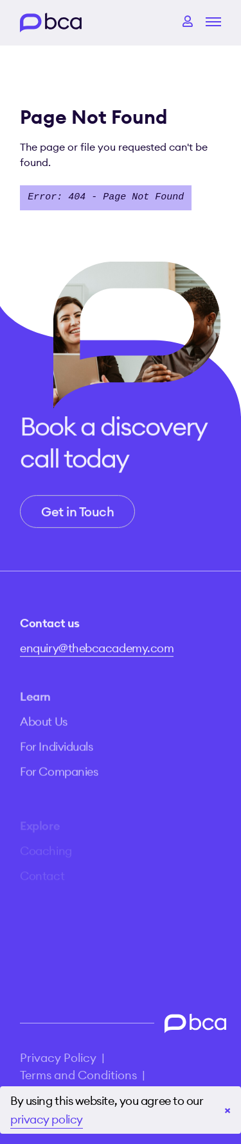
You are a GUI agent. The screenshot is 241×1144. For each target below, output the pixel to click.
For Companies (59, 780)
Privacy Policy (58, 1057)
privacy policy (46, 1119)
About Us (43, 730)
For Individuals (56, 755)
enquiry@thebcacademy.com (97, 651)
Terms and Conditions (78, 1075)
